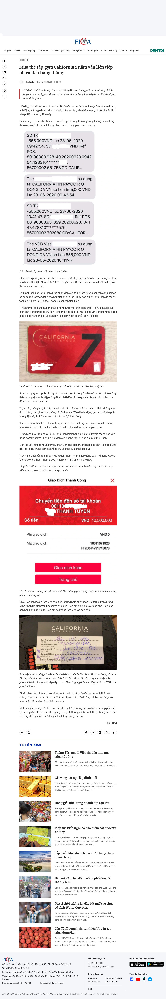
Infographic (134, 50)
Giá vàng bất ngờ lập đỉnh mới (76, 778)
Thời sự (17, 50)
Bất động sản (92, 50)
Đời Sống (113, 50)
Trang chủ (6, 50)
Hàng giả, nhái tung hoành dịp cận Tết (82, 803)
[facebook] (4, 61)
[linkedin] (4, 72)
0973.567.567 (94, 981)
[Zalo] (4, 78)
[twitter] (4, 66)
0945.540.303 (97, 963)
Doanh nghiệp (29, 50)
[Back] (4, 96)
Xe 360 (104, 50)
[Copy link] (4, 83)
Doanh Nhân (43, 50)
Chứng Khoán (78, 50)
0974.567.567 (112, 981)
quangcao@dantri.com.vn (102, 966)
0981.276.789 (24, 983)
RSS (90, 989)
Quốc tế (123, 50)
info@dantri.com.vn (55, 983)
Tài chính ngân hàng (60, 50)
